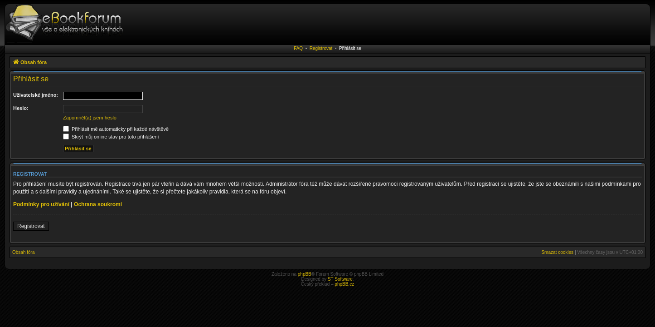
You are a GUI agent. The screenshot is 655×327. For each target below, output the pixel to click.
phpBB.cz (344, 284)
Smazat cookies (557, 252)
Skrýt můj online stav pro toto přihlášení (111, 136)
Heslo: (21, 108)
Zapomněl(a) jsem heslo (89, 117)
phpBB (304, 274)
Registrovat (321, 48)
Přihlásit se (350, 48)
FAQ (298, 48)
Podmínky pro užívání (41, 204)
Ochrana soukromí (98, 204)
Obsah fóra (23, 252)
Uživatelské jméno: (35, 95)
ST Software (340, 279)
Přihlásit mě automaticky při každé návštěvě (116, 129)
